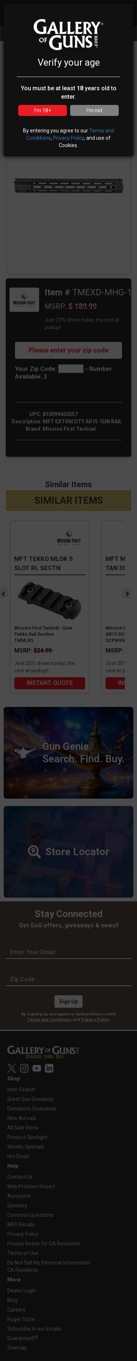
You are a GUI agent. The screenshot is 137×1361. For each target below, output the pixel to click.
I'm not (94, 110)
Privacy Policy (68, 138)
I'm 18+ (42, 110)
